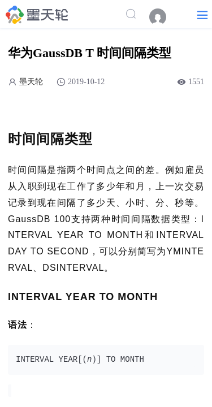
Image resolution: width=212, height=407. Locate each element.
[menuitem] (163, 17)
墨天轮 (31, 81)
